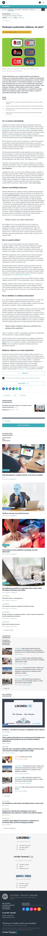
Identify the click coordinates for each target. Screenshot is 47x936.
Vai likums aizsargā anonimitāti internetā (15, 513)
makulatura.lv (21, 368)
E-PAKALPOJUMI (6, 437)
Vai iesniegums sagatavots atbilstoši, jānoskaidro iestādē (18, 606)
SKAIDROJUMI (6, 6)
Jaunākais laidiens (24, 864)
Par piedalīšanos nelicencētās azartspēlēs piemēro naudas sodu (22, 803)
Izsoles (21, 866)
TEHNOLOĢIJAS (6, 440)
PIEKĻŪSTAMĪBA (6, 907)
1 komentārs (7, 421)
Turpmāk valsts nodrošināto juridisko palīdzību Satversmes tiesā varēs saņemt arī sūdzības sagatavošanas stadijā (29, 660)
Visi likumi (22, 849)
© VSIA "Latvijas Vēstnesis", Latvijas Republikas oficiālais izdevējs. (17, 929)
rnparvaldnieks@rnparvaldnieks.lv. (21, 274)
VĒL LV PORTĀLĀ (7, 694)
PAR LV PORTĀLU (6, 903)
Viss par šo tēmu (8, 630)
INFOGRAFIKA (6, 640)
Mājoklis (25, 791)
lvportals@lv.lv (10, 915)
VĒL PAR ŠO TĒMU (7, 433)
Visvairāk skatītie (24, 847)
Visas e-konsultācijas (10, 828)
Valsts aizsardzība (27, 684)
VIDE (3, 439)
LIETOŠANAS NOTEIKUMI (8, 905)
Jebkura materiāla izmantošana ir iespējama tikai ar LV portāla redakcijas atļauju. (21, 928)
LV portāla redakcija (9, 913)
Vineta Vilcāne (6, 13)
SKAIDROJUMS (6, 643)
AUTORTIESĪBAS (6, 908)
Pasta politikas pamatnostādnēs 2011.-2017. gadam (16, 128)
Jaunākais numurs (24, 883)
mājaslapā (15, 247)
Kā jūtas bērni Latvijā (26, 756)
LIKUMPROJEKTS (6, 641)
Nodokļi (7, 805)
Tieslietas (21, 654)
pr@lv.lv (13, 917)
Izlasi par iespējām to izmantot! (33, 378)
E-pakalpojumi (20, 17)
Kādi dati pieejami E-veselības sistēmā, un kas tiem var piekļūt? (22, 475)
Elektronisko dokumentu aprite (11, 624)
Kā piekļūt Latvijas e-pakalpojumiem (12, 598)
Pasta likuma (10, 342)
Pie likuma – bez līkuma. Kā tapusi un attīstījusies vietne (23, 729)
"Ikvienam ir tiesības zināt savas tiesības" (19, 923)
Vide (15, 395)
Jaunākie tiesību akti (24, 845)
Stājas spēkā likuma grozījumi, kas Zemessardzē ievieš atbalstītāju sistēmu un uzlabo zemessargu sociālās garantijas (29, 680)
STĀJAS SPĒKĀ (6, 644)
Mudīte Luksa (5, 409)
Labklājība (25, 759)
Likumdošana (26, 675)
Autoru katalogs (23, 885)
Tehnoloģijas (23, 395)
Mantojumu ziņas (24, 868)
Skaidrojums (10, 17)
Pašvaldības (8, 824)
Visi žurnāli (22, 887)
